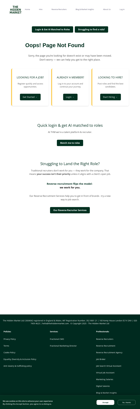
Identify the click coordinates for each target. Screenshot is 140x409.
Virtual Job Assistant (105, 372)
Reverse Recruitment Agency (109, 352)
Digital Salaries (103, 386)
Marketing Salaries (104, 379)
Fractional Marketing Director (63, 345)
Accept (105, 402)
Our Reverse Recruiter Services (70, 210)
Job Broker (101, 359)
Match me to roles (70, 142)
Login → (70, 97)
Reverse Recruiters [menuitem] (59, 9)
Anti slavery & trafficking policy (18, 366)
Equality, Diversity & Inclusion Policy (20, 359)
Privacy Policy (10, 339)
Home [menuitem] (27, 9)
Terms (6, 345)
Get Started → (30, 97)
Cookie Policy (9, 352)
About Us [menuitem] (107, 9)
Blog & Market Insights (106, 392)
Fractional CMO (57, 339)
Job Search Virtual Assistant (108, 366)
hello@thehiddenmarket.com (55, 323)
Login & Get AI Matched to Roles (52, 29)
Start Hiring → (110, 97)
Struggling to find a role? (91, 29)
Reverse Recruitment (105, 345)
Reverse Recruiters (104, 339)
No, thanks (126, 402)
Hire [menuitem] (40, 9)
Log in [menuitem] (122, 9)
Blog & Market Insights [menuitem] (85, 9)
